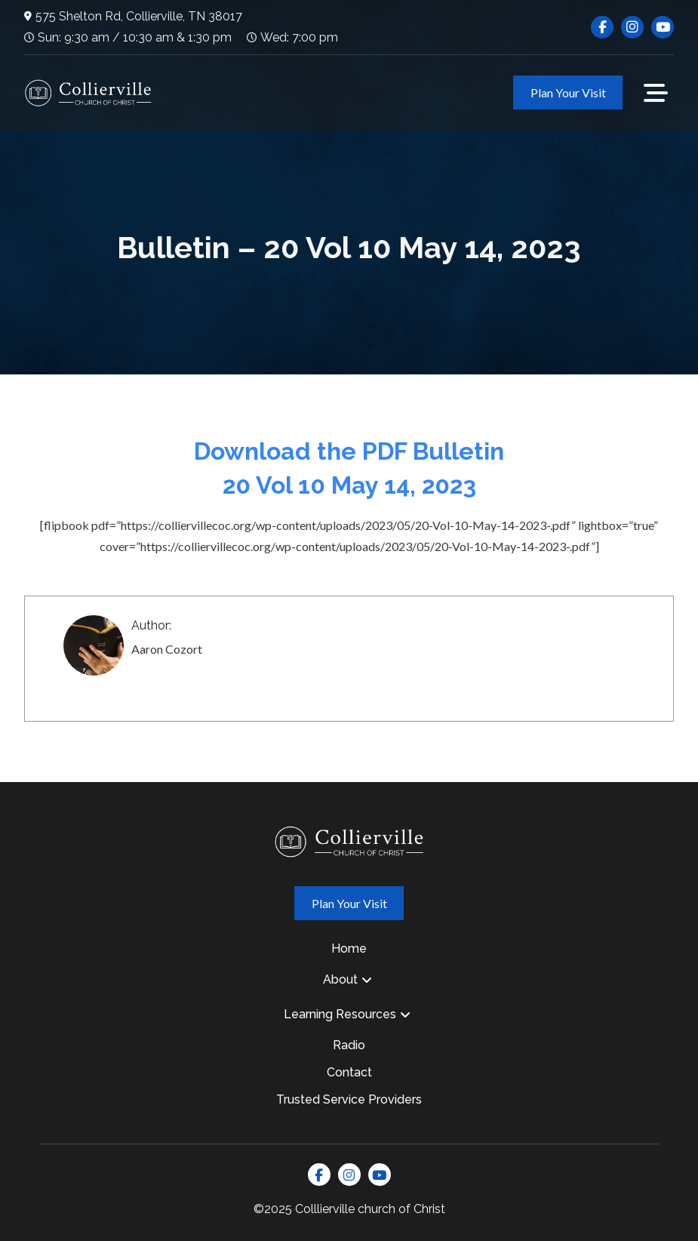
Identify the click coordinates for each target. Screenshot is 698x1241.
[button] (656, 93)
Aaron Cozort (166, 649)
